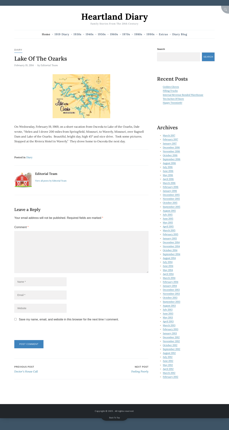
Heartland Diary (114, 16)
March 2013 (169, 325)
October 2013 (170, 297)
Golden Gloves (171, 86)
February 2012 (170, 376)
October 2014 (170, 250)
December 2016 (171, 147)
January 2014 (170, 285)
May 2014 (168, 270)
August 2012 (169, 353)
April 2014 (168, 274)
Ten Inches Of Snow (173, 98)
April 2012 (168, 368)
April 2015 (168, 226)
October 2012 (170, 345)
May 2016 (168, 175)
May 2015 (168, 222)
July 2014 (167, 262)
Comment (21, 227)
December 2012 (171, 337)
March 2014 (169, 277)
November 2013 (171, 293)
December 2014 (171, 242)
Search (161, 49)
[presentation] (38, 332)
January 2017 (170, 143)
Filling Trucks (170, 90)
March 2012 (169, 372)
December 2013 (171, 289)
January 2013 (170, 333)
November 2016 (171, 151)
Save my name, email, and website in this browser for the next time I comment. (69, 319)
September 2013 (171, 301)
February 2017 (170, 139)
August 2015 (169, 210)
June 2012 (168, 360)
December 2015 (171, 194)
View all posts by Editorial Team (51, 180)
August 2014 (169, 258)
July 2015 (167, 214)
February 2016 (170, 186)
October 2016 (170, 155)
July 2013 (167, 309)
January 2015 (170, 238)
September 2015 (171, 206)
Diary (18, 49)
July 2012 (167, 356)
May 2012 (168, 365)
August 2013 (169, 305)
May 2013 (168, 317)
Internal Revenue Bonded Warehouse (183, 94)
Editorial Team (49, 65)
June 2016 (168, 171)
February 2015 (170, 234)
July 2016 (168, 167)
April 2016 (168, 179)
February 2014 (170, 281)
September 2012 (171, 349)
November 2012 (171, 341)
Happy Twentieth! (172, 102)
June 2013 (168, 313)
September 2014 (171, 254)
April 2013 (168, 321)
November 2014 (171, 246)
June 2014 (168, 265)
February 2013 (170, 329)
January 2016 (170, 190)
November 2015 (171, 198)
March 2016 (169, 183)
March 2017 (169, 135)
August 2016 (169, 163)
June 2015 (168, 218)
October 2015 (170, 202)
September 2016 (171, 159)
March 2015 (169, 230)
